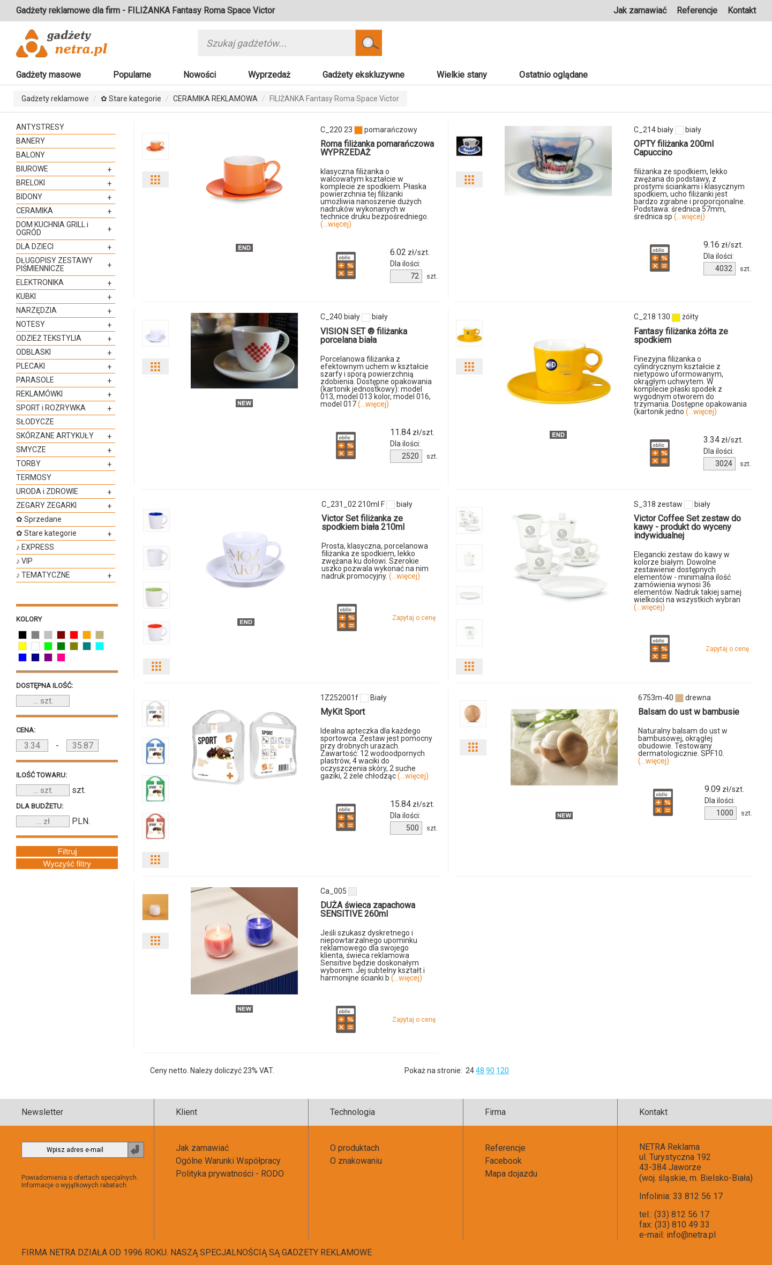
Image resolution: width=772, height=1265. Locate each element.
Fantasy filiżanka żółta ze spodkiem (681, 335)
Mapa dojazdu (511, 1174)
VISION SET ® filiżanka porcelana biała (363, 335)
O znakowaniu (356, 1161)
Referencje (697, 10)
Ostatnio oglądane (553, 75)
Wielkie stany (462, 75)
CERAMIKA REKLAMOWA (215, 98)
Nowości (199, 75)
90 (490, 1070)
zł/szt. (410, 252)
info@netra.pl (691, 1235)
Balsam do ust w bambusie (688, 712)
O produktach (354, 1148)
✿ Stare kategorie (131, 98)
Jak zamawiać (639, 10)
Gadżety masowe (48, 75)
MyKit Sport (342, 712)
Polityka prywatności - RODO (230, 1174)
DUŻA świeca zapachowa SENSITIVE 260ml (367, 909)
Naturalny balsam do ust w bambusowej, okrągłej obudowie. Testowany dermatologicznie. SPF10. (683, 746)
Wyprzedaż (269, 75)
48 (480, 1070)
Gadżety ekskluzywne (363, 75)
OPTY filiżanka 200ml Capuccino (674, 148)
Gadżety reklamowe (55, 98)
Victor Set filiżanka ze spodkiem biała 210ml (362, 522)
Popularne (132, 75)
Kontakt (742, 10)
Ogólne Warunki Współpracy (228, 1161)
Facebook (503, 1161)
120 (502, 1070)
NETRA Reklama (669, 1147)
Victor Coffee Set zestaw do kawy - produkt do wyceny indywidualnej (687, 527)
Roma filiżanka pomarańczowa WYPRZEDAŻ (377, 148)
